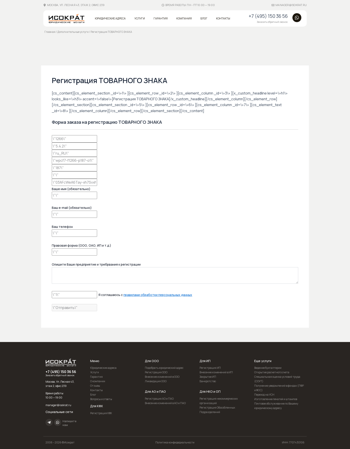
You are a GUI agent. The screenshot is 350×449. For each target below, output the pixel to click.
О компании (97, 381)
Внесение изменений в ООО (162, 377)
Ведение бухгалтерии (267, 368)
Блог (203, 18)
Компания (184, 18)
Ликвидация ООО (156, 381)
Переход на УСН (264, 395)
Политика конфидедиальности (174, 442)
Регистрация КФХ (101, 413)
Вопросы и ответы (101, 399)
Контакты (223, 18)
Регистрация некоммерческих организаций (219, 401)
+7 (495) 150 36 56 (268, 16)
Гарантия (161, 18)
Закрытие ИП (208, 377)
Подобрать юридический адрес (164, 368)
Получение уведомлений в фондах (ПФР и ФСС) (279, 388)
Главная (49, 32)
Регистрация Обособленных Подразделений (217, 410)
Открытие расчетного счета (271, 372)
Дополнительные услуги (73, 32)
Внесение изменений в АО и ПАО (165, 403)
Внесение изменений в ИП (216, 372)
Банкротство (208, 381)
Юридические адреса (110, 18)
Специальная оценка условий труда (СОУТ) (277, 379)
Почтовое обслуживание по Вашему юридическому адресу (276, 406)
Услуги (139, 18)
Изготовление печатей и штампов (275, 399)
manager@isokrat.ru (291, 5)
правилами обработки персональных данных (157, 295)
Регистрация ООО (156, 372)
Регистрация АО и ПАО (159, 399)
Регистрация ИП (210, 368)
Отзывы (95, 386)
